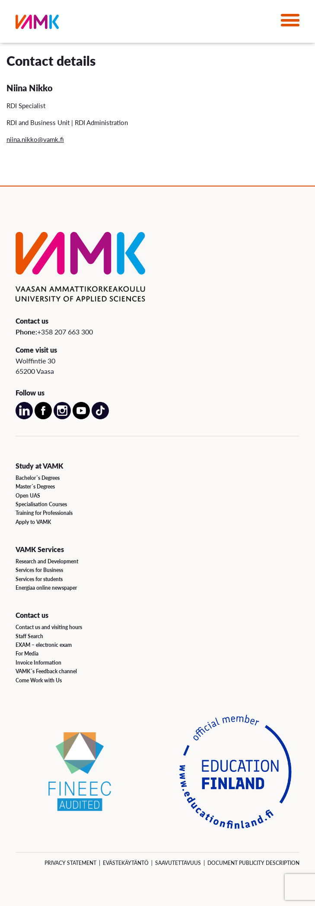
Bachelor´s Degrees (38, 478)
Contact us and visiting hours (49, 627)
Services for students (39, 579)
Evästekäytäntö (126, 863)
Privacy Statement (70, 863)
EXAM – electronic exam (44, 645)
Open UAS (28, 495)
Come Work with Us (39, 680)
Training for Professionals (44, 513)
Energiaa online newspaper (46, 587)
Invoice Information (38, 662)
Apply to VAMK (33, 522)
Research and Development (47, 561)
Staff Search (29, 636)
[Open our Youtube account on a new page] (81, 417)
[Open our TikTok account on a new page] (100, 417)
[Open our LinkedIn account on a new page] (24, 417)
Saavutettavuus (178, 863)
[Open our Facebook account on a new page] (43, 417)
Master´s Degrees (35, 486)
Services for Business (39, 570)
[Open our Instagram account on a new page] (62, 417)
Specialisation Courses (41, 504)
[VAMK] (37, 23)
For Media (27, 653)
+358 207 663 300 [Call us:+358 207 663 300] (65, 332)
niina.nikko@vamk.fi (35, 139)
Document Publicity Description (253, 863)
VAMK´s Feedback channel (46, 671)
